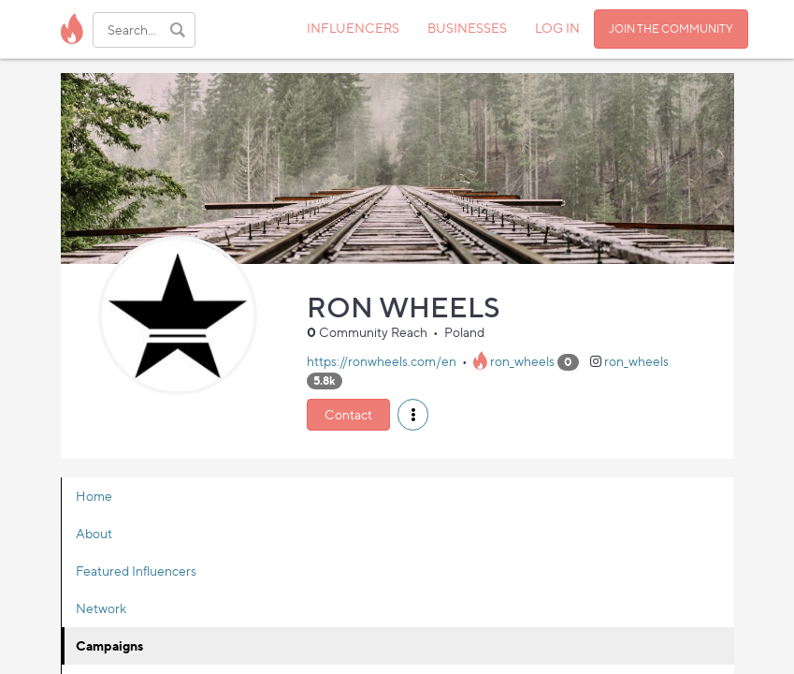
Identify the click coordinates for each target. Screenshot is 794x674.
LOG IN (557, 28)
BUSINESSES (467, 28)
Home (94, 496)
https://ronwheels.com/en (381, 361)
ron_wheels (522, 361)
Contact (348, 414)
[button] (412, 415)
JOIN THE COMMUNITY (671, 29)
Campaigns (109, 645)
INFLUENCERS (353, 28)
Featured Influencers (136, 571)
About (94, 533)
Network (101, 608)
